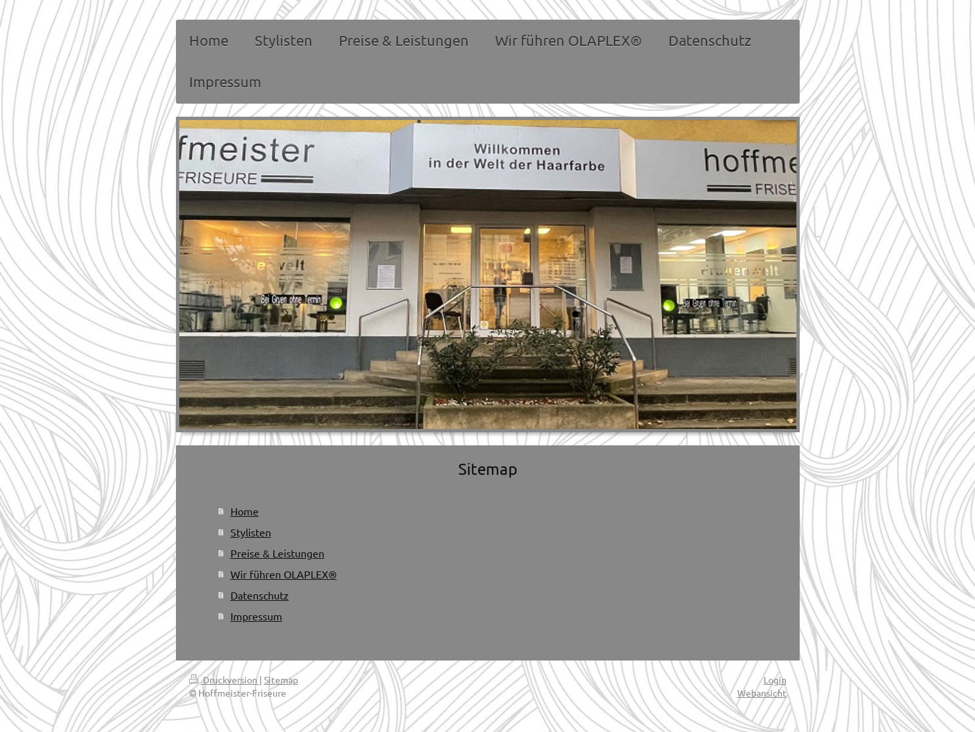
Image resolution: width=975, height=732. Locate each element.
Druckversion (224, 679)
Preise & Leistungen (277, 552)
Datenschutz (259, 594)
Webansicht (762, 693)
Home (244, 511)
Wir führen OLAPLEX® (283, 573)
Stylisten (250, 532)
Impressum (256, 615)
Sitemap (281, 679)
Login (775, 679)
